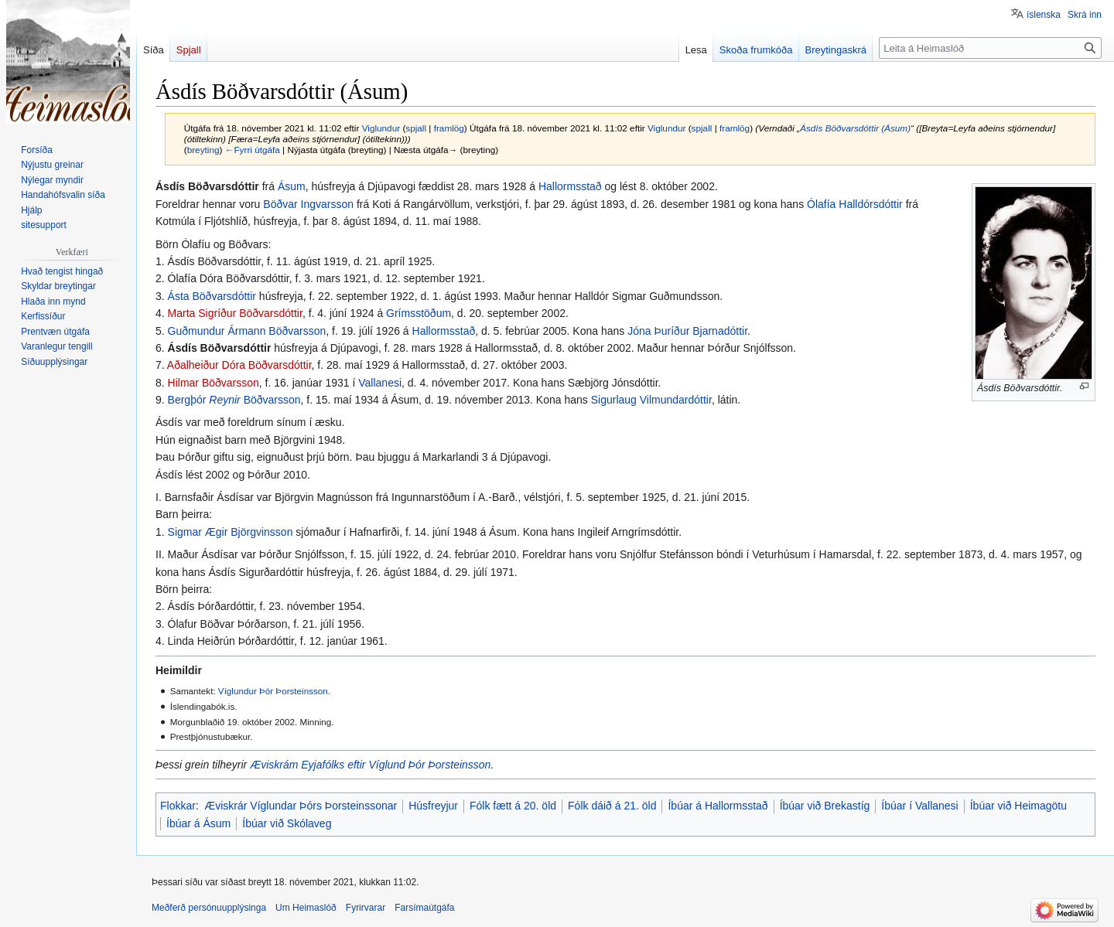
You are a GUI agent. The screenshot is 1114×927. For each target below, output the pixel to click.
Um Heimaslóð (306, 907)
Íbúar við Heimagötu (1018, 805)
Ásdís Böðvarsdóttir (220, 348)
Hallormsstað (570, 186)
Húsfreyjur (433, 805)
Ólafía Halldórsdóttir (855, 204)
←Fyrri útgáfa (252, 150)
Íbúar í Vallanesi (919, 805)
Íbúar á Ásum (198, 823)
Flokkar (178, 805)
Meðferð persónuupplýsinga (209, 907)
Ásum (292, 186)
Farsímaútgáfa (424, 907)
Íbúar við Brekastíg (825, 805)
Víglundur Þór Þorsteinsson (273, 691)
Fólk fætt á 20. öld (513, 805)
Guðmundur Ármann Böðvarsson (247, 331)
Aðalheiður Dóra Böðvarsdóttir (239, 365)
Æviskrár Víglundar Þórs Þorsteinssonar (300, 805)
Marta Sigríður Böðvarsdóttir (235, 313)
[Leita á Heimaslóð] (990, 48)
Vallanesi (380, 383)
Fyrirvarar (365, 907)
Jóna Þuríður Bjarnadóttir (687, 331)
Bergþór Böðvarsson (234, 400)
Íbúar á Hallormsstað (717, 805)
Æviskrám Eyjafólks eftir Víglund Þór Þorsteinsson (370, 764)
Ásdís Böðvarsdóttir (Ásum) (855, 128)
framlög (449, 128)
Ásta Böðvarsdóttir (212, 296)
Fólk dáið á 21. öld (612, 805)
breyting (203, 150)
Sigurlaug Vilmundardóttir (651, 400)
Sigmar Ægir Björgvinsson (230, 532)
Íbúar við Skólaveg (286, 823)
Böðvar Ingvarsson (308, 204)
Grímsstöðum (418, 313)
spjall (415, 128)
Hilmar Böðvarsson (213, 383)
